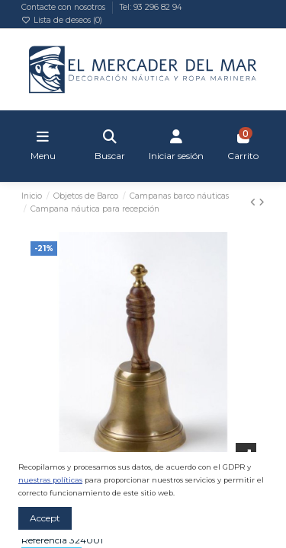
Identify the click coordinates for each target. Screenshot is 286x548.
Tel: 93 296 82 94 (151, 7)
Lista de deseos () (61, 20)
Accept (45, 518)
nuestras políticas (50, 480)
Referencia (44, 540)
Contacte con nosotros (64, 7)
